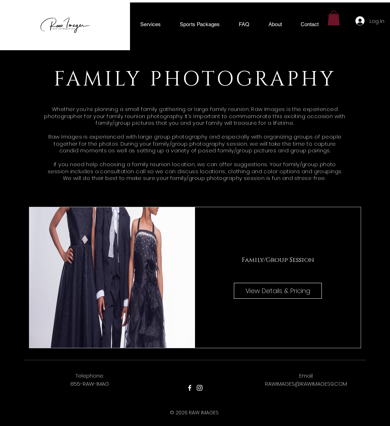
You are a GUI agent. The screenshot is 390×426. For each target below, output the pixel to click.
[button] (150, 24)
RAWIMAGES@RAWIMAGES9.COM (306, 383)
